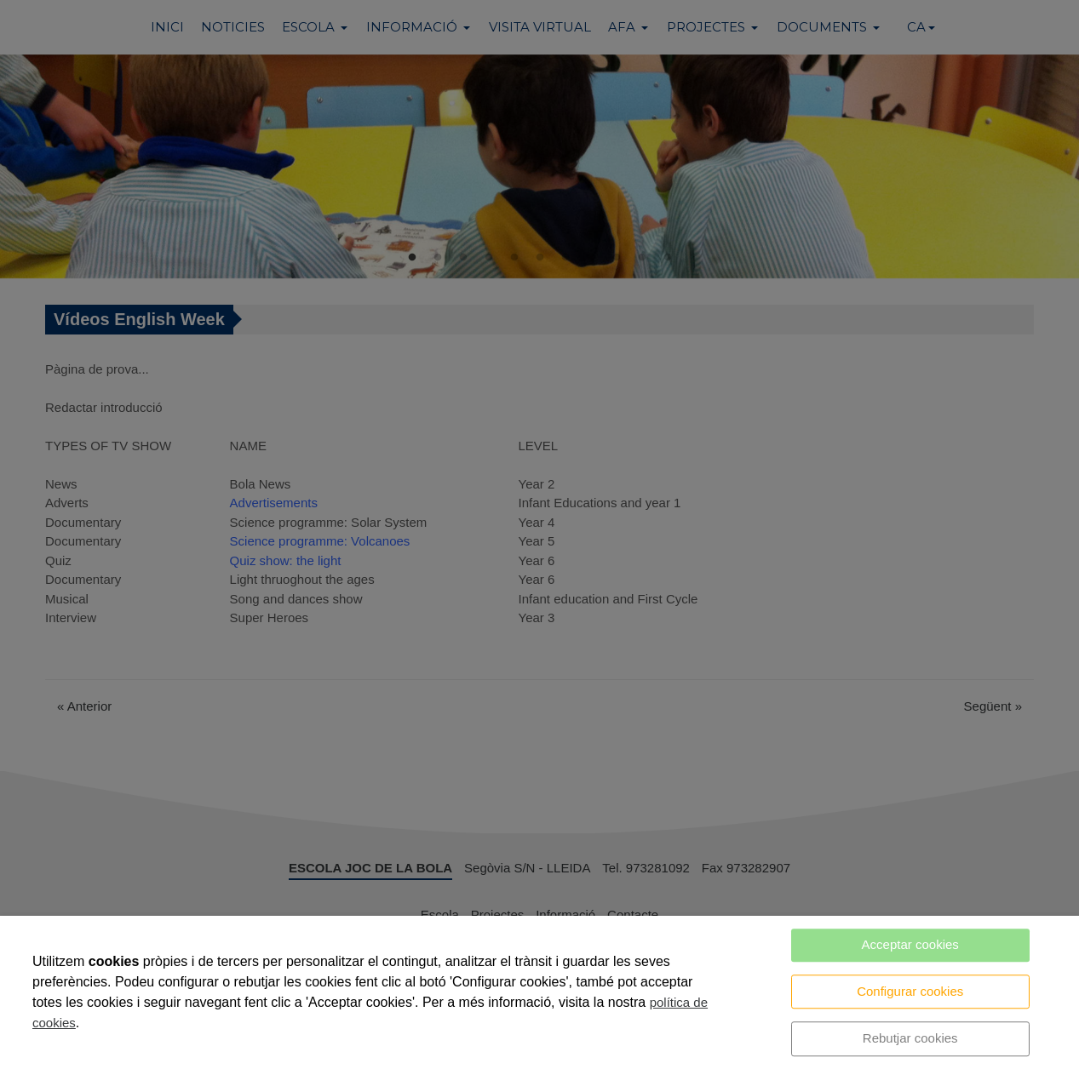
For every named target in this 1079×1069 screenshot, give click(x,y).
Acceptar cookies (910, 944)
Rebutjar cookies (910, 1038)
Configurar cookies (910, 991)
